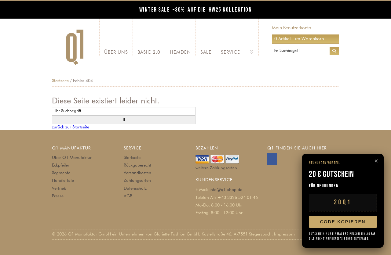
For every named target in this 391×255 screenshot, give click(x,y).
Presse (58, 196)
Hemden (180, 52)
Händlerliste (63, 180)
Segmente (61, 173)
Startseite (60, 81)
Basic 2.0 (148, 52)
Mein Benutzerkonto (291, 28)
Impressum (284, 234)
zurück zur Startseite (70, 127)
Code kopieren (343, 221)
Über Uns (116, 52)
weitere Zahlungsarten (216, 168)
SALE (205, 52)
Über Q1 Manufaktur (72, 158)
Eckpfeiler (60, 165)
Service (230, 52)
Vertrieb (59, 188)
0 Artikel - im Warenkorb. (299, 39)
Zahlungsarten (137, 180)
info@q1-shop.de (226, 190)
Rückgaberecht (137, 165)
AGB (128, 196)
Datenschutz (135, 188)
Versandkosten (137, 173)
